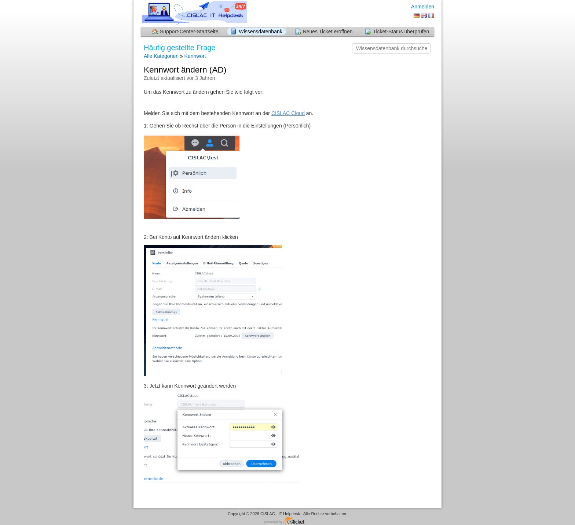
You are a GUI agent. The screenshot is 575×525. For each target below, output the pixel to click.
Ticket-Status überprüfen (401, 31)
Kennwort (195, 56)
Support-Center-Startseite (189, 31)
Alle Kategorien (161, 56)
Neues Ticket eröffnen (328, 31)
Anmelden (422, 7)
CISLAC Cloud (288, 113)
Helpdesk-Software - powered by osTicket (287, 521)
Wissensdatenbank (260, 31)
